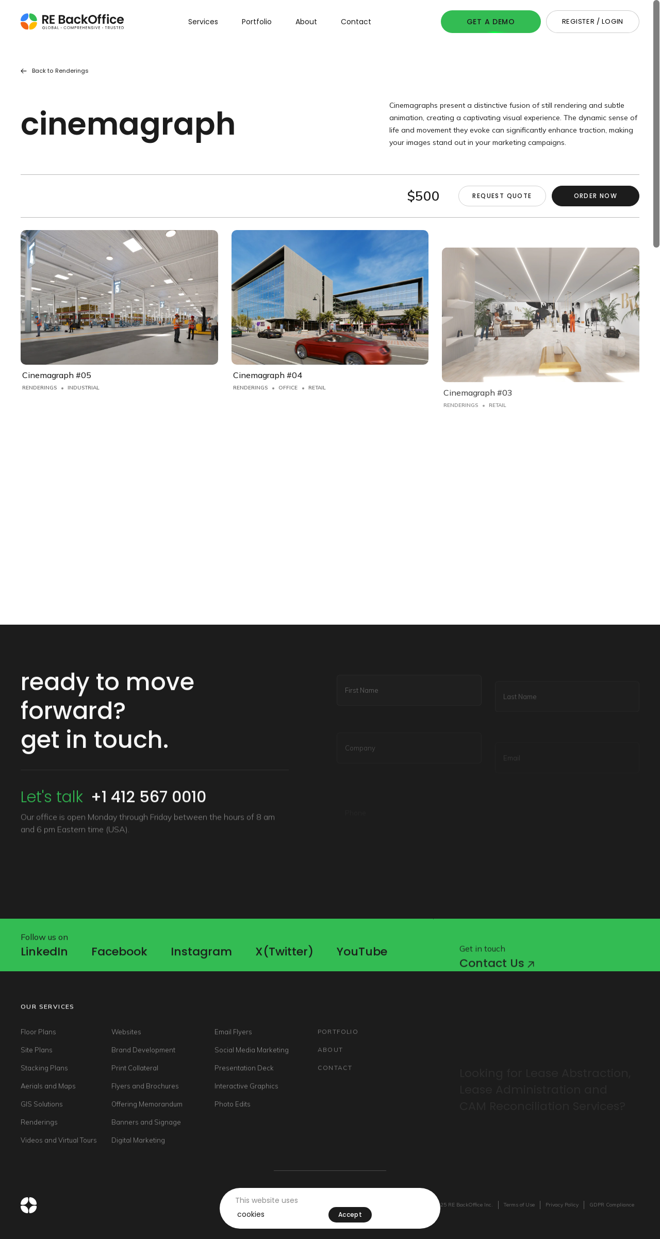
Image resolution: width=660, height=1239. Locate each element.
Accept (350, 1214)
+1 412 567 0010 (148, 816)
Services (203, 22)
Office (288, 397)
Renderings (39, 387)
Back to (55, 71)
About (306, 22)
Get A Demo (491, 22)
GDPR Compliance (611, 1204)
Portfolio (257, 22)
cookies (251, 1214)
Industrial (84, 387)
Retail (317, 397)
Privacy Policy (562, 1204)
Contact (356, 22)
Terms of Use (519, 1204)
